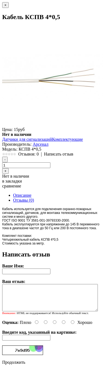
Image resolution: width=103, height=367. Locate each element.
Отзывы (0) (23, 200)
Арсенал (41, 144)
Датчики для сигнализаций (27, 139)
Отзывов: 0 (28, 154)
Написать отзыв (58, 154)
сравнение (11, 186)
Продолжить (13, 362)
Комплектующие (67, 139)
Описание (22, 195)
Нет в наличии (15, 176)
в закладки (12, 181)
